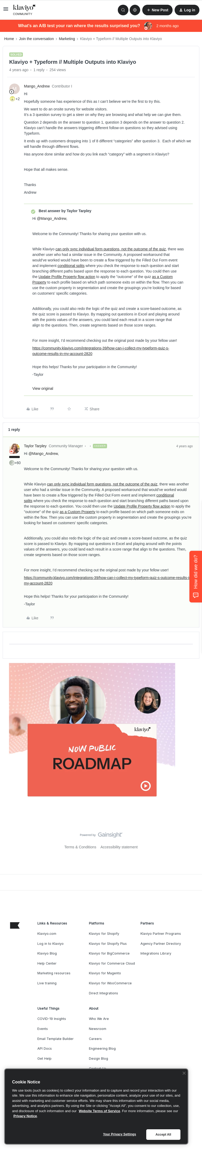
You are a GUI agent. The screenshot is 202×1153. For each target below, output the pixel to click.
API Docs (44, 1048)
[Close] (184, 1073)
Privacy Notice (25, 1116)
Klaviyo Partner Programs (160, 934)
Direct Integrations (103, 993)
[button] (6, 11)
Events (42, 1029)
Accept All (163, 1134)
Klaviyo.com (46, 934)
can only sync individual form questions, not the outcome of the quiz (110, 249)
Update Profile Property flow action (66, 277)
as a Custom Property (77, 512)
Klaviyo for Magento (105, 973)
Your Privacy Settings (119, 1134)
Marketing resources (53, 973)
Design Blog (98, 1058)
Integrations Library (155, 953)
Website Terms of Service (99, 1111)
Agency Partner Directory (160, 944)
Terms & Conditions (80, 847)
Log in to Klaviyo (50, 944)
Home (9, 39)
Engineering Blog (102, 1048)
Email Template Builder (55, 1039)
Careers (95, 1039)
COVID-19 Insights (51, 1019)
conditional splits (71, 266)
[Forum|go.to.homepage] (24, 10)
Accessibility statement (119, 847)
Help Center (47, 963)
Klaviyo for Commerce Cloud (112, 963)
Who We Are (99, 1019)
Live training (47, 983)
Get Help (44, 1058)
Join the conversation (36, 39)
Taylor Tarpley (35, 446)
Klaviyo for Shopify (104, 934)
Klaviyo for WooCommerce (110, 983)
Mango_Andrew (37, 86)
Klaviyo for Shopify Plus (108, 944)
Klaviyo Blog (47, 953)
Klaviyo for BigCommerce (109, 953)
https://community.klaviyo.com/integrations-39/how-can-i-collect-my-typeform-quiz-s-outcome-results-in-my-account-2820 (100, 351)
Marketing (67, 39)
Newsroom (97, 1029)
